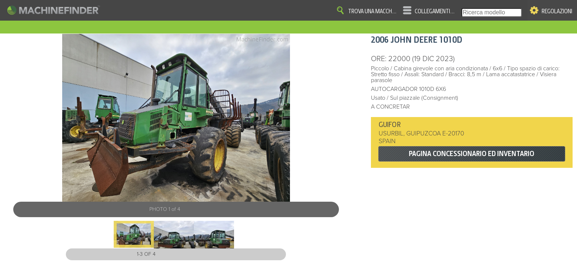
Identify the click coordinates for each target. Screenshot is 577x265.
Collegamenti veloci (435, 11)
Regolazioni (557, 11)
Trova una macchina (372, 11)
